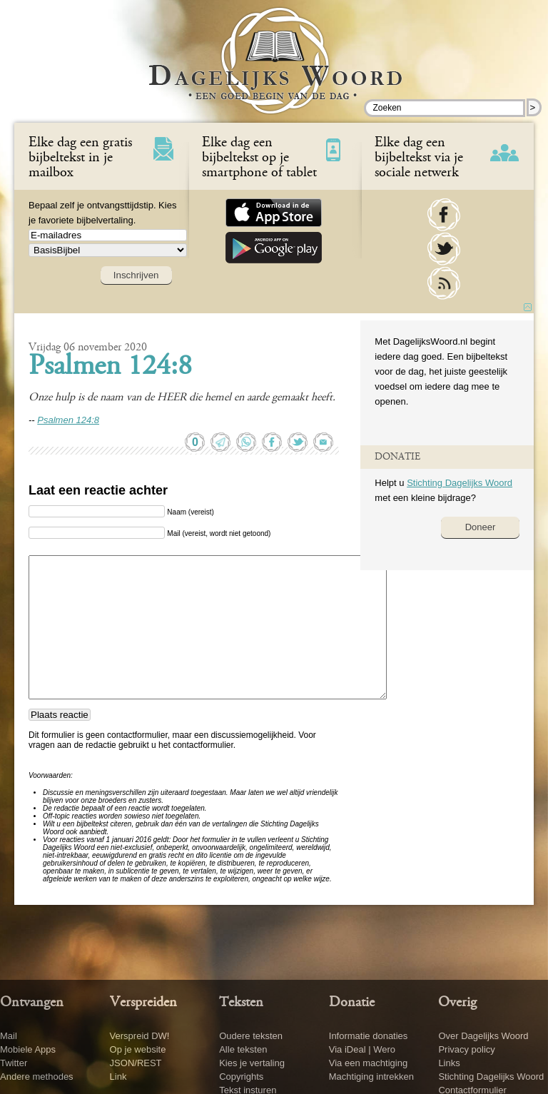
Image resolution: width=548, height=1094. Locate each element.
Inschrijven (136, 275)
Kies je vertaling (252, 1063)
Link (118, 1076)
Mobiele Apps (28, 1049)
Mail (8, 1035)
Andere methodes (36, 1076)
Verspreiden (143, 1003)
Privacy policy (466, 1049)
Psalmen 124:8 (110, 367)
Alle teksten (243, 1049)
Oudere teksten (251, 1035)
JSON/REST (136, 1063)
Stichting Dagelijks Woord (459, 482)
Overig (457, 1003)
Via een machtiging (368, 1063)
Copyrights (241, 1076)
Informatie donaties (368, 1035)
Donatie (352, 1003)
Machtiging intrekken (371, 1076)
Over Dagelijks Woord (483, 1035)
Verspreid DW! (140, 1035)
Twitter (13, 1063)
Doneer (480, 527)
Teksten (241, 1003)
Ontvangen (32, 1003)
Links (449, 1063)
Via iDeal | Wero (362, 1049)
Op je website (138, 1049)
